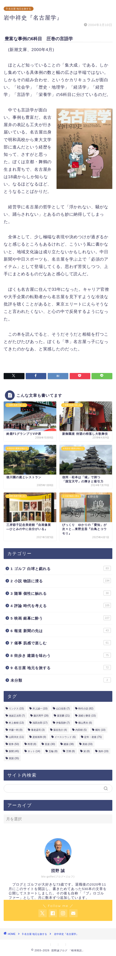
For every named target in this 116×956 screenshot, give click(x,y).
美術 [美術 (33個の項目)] (87, 744)
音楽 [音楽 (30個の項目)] (50, 744)
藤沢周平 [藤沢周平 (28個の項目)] (41, 715)
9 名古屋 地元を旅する (18, 8)
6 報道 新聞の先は (61, 630)
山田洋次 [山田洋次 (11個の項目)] (16, 737)
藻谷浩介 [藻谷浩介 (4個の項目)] (60, 730)
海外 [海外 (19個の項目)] (103, 751)
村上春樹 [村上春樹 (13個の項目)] (16, 722)
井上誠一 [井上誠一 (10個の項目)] (40, 708)
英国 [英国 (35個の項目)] (14, 758)
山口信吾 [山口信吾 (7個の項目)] (63, 708)
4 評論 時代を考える (61, 605)
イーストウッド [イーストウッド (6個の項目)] (65, 737)
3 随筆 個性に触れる (61, 593)
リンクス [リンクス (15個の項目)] (16, 708)
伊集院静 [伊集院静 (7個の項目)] (63, 722)
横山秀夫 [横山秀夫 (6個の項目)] (85, 722)
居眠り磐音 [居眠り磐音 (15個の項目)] (87, 715)
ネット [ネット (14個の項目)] (34, 751)
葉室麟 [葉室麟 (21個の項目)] (63, 715)
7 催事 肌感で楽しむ (61, 642)
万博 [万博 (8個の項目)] (70, 751)
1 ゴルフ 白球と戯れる (61, 568)
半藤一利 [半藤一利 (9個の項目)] (16, 730)
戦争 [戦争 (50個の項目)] (14, 744)
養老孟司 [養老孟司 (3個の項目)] (38, 730)
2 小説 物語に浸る (61, 580)
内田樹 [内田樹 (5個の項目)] (81, 730)
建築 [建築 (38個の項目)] (69, 744)
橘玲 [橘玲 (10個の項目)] (100, 730)
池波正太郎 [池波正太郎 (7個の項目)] (17, 715)
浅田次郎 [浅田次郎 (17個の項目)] (40, 722)
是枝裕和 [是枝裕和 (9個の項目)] (39, 737)
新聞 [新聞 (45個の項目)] (14, 751)
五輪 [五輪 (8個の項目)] (53, 751)
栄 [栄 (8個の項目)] (86, 751)
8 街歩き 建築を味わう (61, 655)
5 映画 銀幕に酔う (61, 617)
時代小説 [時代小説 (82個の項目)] (85, 708)
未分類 (61, 679)
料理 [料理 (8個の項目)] (32, 744)
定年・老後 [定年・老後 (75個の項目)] (93, 737)
